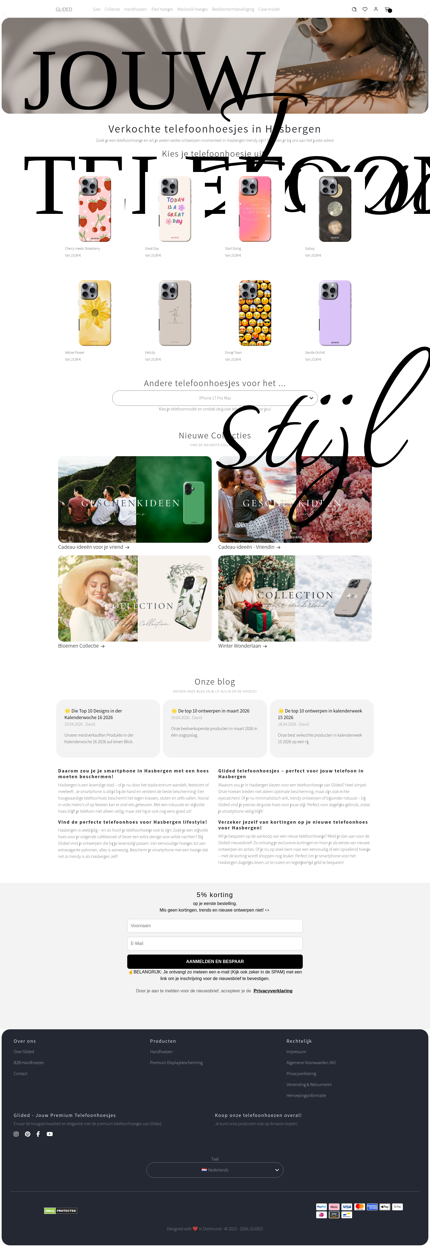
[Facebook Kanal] (41, 1134)
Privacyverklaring (273, 990)
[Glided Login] (376, 10)
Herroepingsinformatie (306, 1095)
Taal (215, 1159)
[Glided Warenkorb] (387, 10)
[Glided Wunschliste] (354, 10)
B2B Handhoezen (29, 1062)
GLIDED (64, 9)
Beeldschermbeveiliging (233, 9)
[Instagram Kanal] (19, 1134)
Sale (96, 9)
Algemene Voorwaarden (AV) (311, 1062)
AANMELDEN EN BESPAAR (215, 961)
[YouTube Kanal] (52, 1134)
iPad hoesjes (162, 9)
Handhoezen (135, 9)
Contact (20, 1073)
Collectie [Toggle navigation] (112, 9)
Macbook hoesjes (192, 9)
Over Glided (24, 1052)
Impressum (296, 1052)
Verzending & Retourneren (309, 1084)
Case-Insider (269, 9)
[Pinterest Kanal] (30, 1134)
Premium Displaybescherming (176, 1062)
